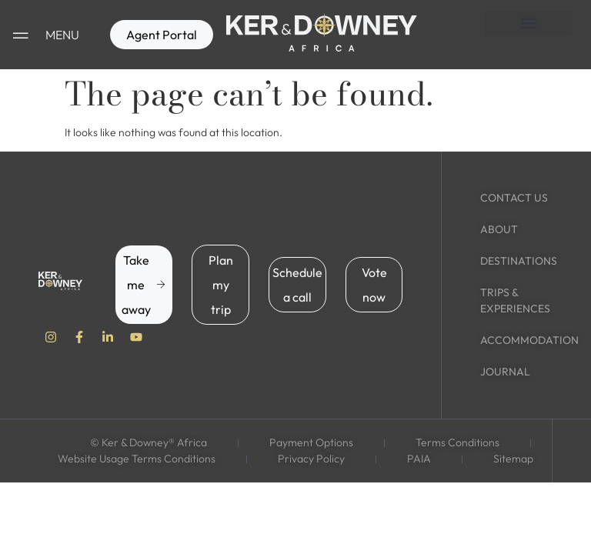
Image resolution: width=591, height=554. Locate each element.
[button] (529, 23)
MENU (62, 34)
